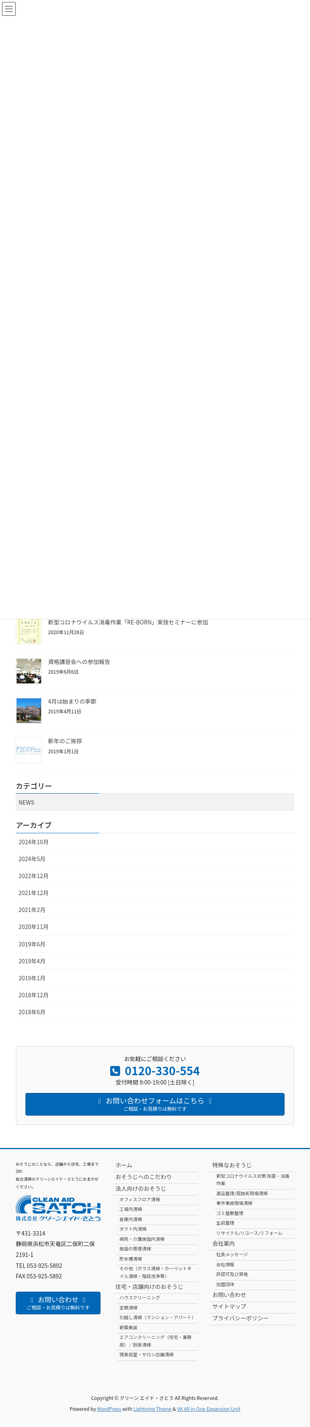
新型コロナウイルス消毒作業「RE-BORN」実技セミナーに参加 (128, 622)
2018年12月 (34, 995)
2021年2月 (32, 910)
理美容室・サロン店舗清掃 (146, 1354)
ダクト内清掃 (133, 1228)
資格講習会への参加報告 (79, 662)
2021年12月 (34, 893)
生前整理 (225, 1222)
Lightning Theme (152, 1408)
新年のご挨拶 (65, 741)
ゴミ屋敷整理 (229, 1213)
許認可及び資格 (232, 1274)
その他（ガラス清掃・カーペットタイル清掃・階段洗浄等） (155, 1272)
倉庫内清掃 (130, 1219)
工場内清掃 (130, 1209)
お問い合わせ (229, 1294)
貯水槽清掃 (130, 1258)
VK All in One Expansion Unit (209, 1408)
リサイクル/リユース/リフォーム (249, 1232)
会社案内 (223, 1243)
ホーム (123, 1165)
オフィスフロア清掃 (139, 1199)
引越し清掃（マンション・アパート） (157, 1317)
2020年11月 (34, 927)
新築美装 (128, 1327)
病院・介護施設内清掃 (142, 1239)
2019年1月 (32, 978)
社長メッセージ (232, 1254)
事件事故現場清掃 (234, 1203)
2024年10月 (34, 842)
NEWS (26, 802)
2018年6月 (32, 1012)
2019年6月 (32, 944)
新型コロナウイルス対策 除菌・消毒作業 (253, 1179)
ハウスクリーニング (139, 1297)
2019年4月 (32, 961)
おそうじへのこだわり (143, 1177)
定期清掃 (128, 1307)
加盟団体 (225, 1284)
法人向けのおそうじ (140, 1188)
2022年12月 (34, 876)
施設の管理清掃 (135, 1248)
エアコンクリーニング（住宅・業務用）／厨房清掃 (155, 1340)
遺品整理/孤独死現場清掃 (242, 1193)
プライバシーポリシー (240, 1318)
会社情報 (225, 1264)
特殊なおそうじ (232, 1165)
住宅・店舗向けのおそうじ (149, 1286)
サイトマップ (229, 1306)
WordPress (109, 1408)
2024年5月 (32, 859)
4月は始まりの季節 (72, 701)
